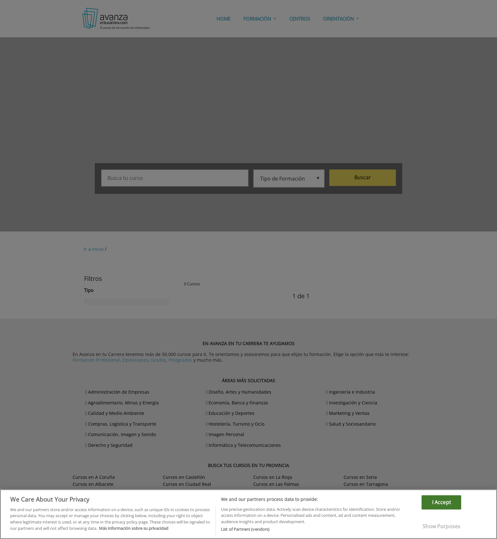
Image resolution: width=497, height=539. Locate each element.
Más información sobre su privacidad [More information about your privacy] (133, 528)
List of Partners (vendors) (245, 529)
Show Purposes (441, 526)
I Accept (441, 501)
